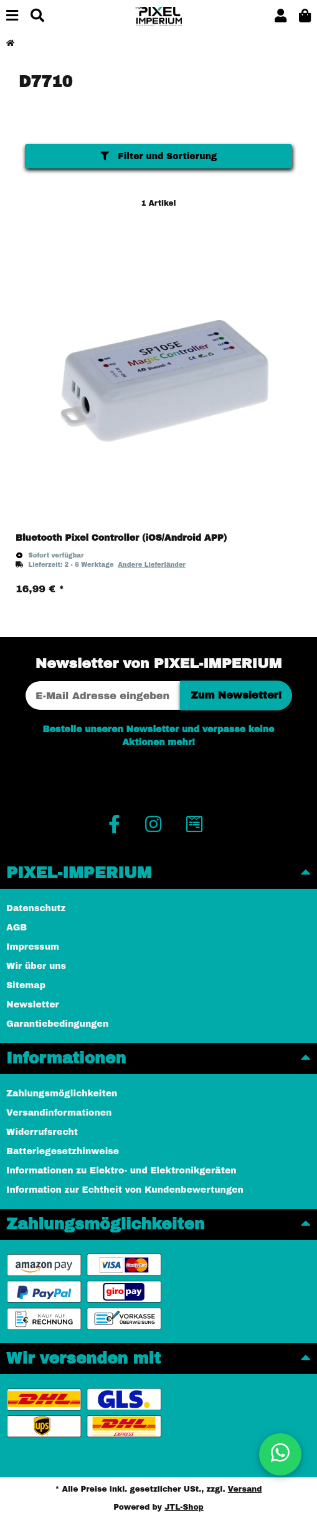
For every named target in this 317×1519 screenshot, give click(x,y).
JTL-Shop (184, 1507)
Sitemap (25, 985)
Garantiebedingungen (57, 1024)
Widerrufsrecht (42, 1132)
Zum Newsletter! (236, 695)
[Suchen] (37, 16)
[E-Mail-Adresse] (103, 695)
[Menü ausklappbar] (12, 16)
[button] (280, 16)
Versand (245, 1489)
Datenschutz (35, 908)
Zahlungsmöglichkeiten (61, 1093)
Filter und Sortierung (158, 156)
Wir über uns (36, 966)
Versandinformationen (58, 1112)
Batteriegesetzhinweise (62, 1151)
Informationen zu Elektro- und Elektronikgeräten (121, 1170)
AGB (16, 927)
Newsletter (32, 1004)
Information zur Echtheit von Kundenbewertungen (125, 1190)
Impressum (32, 947)
